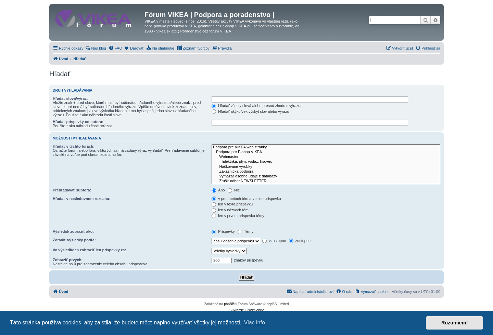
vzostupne (274, 241)
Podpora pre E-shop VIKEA (326, 152)
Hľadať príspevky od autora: (78, 122)
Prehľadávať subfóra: (72, 190)
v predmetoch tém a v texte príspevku (246, 199)
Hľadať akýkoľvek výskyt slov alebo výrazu (250, 111)
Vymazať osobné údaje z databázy (326, 176)
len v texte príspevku (232, 204)
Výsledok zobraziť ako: (73, 231)
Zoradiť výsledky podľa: (74, 240)
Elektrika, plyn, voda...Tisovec (326, 161)
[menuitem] (95, 48)
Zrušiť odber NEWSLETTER (326, 181)
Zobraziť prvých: (68, 260)
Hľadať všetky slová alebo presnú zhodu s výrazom (258, 106)
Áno (218, 190)
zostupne (300, 241)
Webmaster (326, 157)
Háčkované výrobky (326, 166)
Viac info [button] (254, 322)
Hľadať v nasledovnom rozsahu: (81, 199)
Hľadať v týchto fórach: (73, 146)
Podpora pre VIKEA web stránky (326, 147)
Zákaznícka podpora (326, 171)
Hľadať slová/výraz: (70, 98)
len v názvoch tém (230, 210)
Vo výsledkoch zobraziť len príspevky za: (89, 250)
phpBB (229, 304)
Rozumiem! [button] (454, 322)
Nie (234, 190)
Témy (245, 231)
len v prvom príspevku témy (238, 216)
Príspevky (223, 231)
